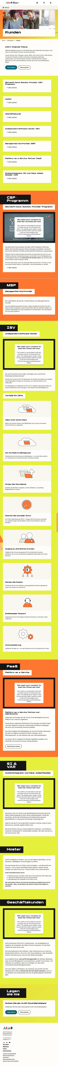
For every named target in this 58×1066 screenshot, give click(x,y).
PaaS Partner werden (13, 746)
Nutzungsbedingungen (9, 1059)
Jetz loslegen (11, 67)
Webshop (6, 1046)
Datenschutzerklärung (8, 1055)
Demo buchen (24, 67)
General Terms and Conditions (11, 1061)
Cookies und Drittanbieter (9, 1053)
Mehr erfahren (12, 87)
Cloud (4, 1048)
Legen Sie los (11, 1012)
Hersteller (6, 1044)
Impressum (6, 1057)
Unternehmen (7, 1051)
